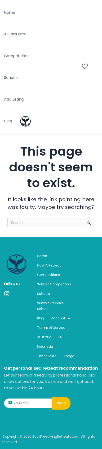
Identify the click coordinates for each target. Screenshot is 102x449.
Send (61, 403)
